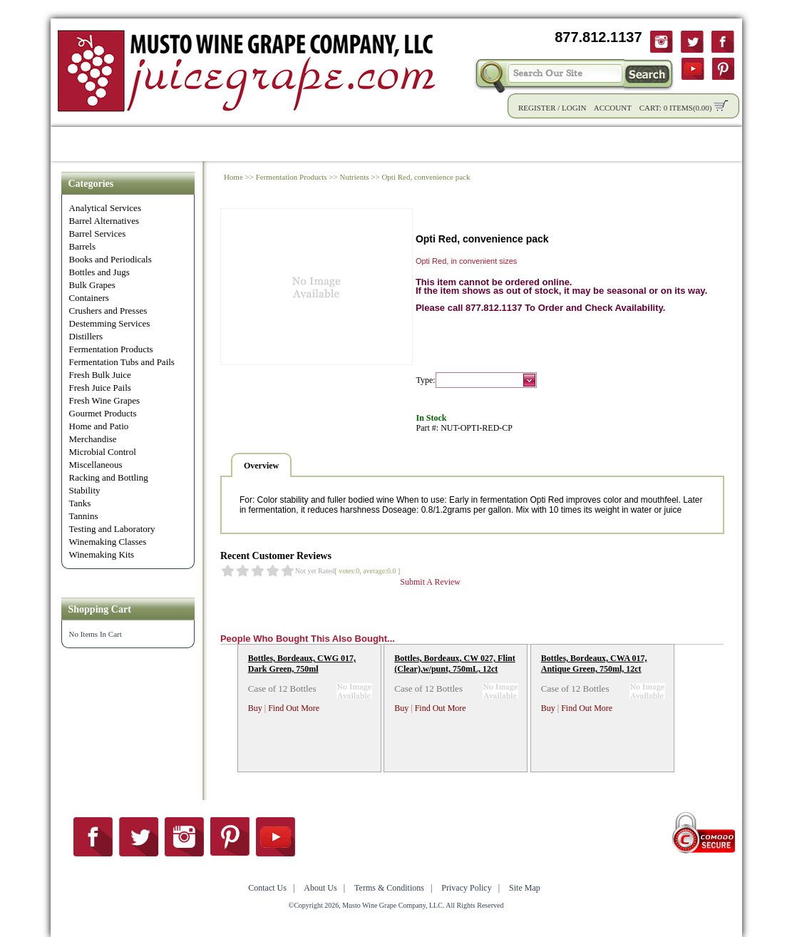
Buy (255, 708)
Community (407, 144)
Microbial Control (102, 451)
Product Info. (192, 144)
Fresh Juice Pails (100, 387)
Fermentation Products (111, 349)
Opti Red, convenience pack (425, 177)
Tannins (83, 516)
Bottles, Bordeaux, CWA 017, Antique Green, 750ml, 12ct (594, 663)
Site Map (524, 888)
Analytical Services (105, 208)
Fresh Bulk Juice (100, 374)
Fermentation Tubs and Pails (122, 362)
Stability (85, 490)
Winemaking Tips (503, 144)
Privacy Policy (466, 888)
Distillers (86, 336)
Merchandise (93, 439)
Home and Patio (99, 426)
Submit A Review (430, 582)
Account (613, 107)
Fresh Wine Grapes (104, 400)
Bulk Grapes (92, 285)
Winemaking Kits (102, 554)
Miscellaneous (96, 464)
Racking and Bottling (108, 477)
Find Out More (293, 708)
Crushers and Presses (108, 310)
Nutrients (354, 177)
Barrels (82, 246)
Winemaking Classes (108, 541)
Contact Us (668, 144)
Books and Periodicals (110, 259)
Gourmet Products (103, 413)
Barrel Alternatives (104, 220)
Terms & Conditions (389, 888)
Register (537, 107)
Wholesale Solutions (301, 144)
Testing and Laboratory (112, 528)
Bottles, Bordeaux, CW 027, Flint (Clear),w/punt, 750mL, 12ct (454, 663)
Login (574, 107)
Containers (89, 297)
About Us (594, 144)
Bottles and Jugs (99, 272)
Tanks (80, 503)
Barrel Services (97, 233)
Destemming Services (109, 323)
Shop (124, 144)
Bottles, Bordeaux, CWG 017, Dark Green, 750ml (302, 663)
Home (75, 144)
